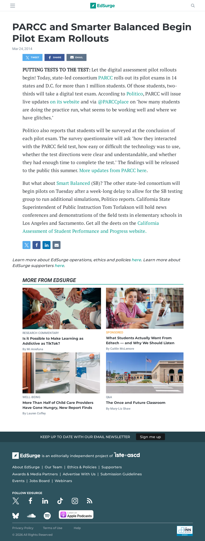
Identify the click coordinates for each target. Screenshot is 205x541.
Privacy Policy (23, 528)
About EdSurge (26, 467)
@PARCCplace (113, 101)
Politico (134, 93)
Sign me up (150, 437)
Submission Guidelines (121, 474)
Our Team (53, 467)
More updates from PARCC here (112, 170)
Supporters (112, 467)
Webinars (63, 481)
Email (76, 57)
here (136, 260)
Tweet (32, 57)
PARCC (105, 77)
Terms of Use (52, 528)
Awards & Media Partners (35, 474)
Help (77, 528)
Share (54, 57)
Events (18, 481)
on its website (65, 101)
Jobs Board (40, 481)
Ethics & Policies (81, 467)
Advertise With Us (79, 474)
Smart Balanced (73, 183)
